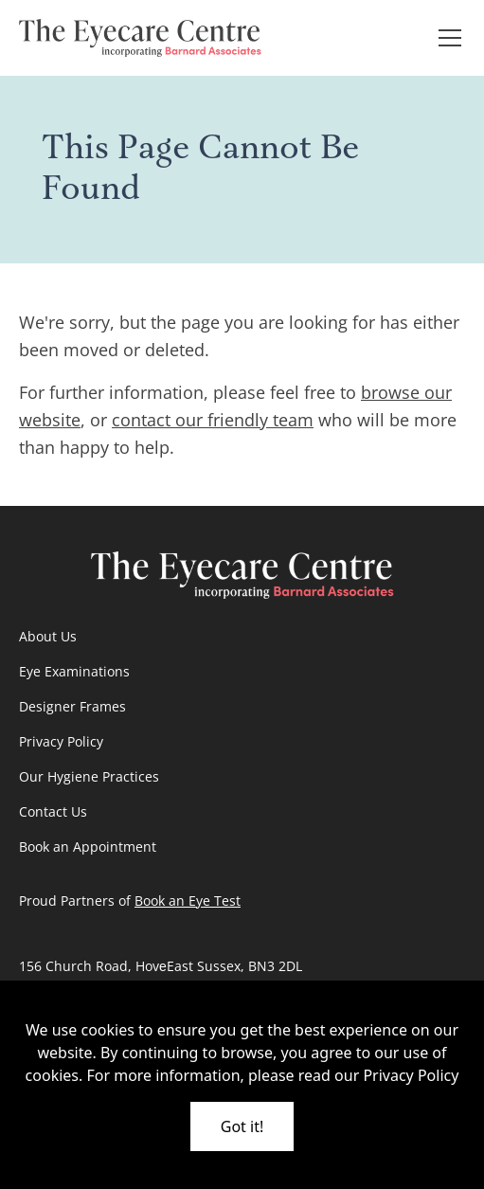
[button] (446, 38)
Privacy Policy (61, 741)
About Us (48, 636)
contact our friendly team (213, 419)
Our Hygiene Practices (89, 776)
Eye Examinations (74, 671)
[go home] (140, 37)
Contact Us (53, 811)
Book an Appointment (87, 847)
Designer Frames (72, 706)
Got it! (242, 1126)
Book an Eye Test (187, 901)
